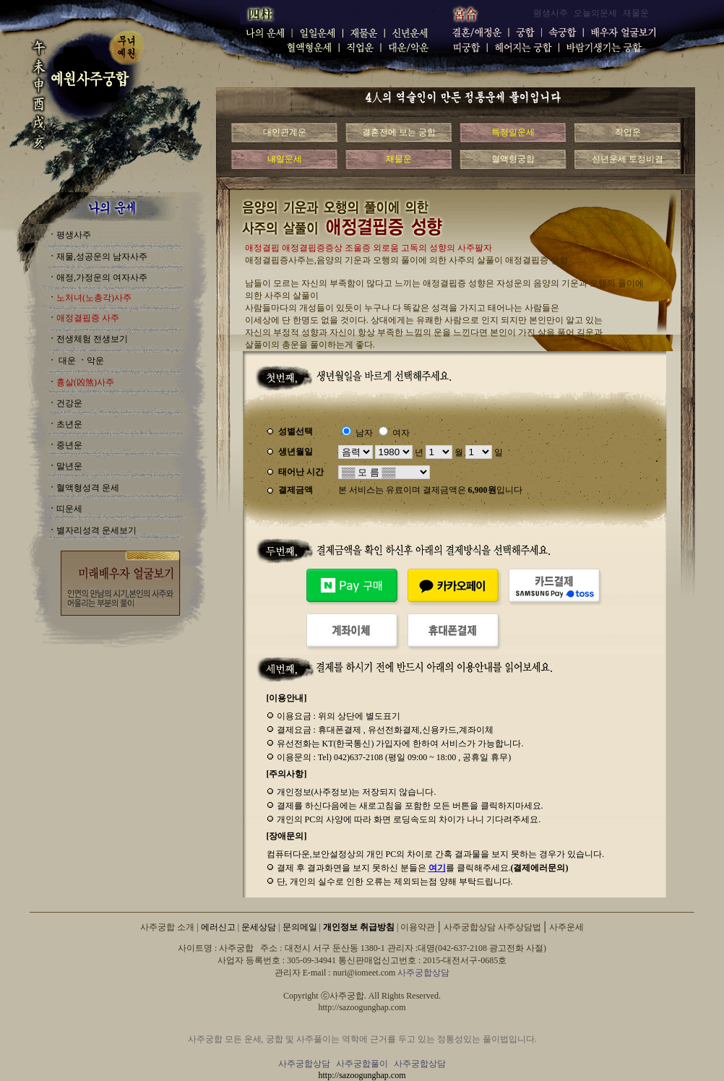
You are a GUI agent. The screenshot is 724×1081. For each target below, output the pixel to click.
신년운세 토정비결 (627, 159)
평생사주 (73, 235)
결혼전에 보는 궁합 (399, 132)
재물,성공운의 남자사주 (101, 256)
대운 (66, 361)
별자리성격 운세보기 (96, 530)
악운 (95, 361)
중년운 (69, 445)
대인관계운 (284, 132)
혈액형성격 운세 (87, 488)
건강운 (69, 403)
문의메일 (300, 927)
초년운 (69, 424)
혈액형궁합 (513, 159)
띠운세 (69, 509)
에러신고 (218, 927)
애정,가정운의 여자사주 (101, 277)
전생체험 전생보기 (92, 339)
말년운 (69, 466)
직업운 (628, 132)
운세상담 (258, 927)
